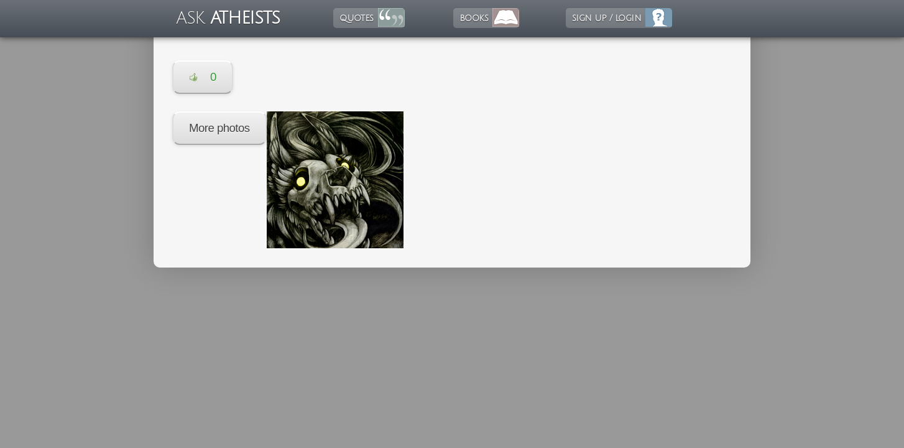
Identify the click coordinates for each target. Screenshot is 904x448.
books (473, 18)
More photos (219, 127)
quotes (356, 18)
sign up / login (606, 18)
